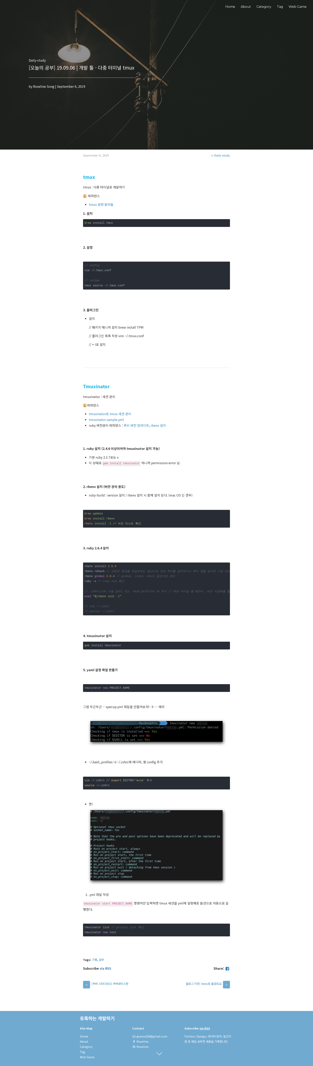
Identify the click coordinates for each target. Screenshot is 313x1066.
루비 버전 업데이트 (136, 425)
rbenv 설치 (158, 425)
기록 (94, 960)
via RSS (105, 968)
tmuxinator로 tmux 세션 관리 (110, 413)
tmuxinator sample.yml (106, 419)
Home (230, 7)
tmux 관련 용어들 (101, 204)
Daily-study (222, 155)
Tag (280, 7)
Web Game (298, 7)
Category (264, 7)
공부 (101, 960)
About (246, 7)
